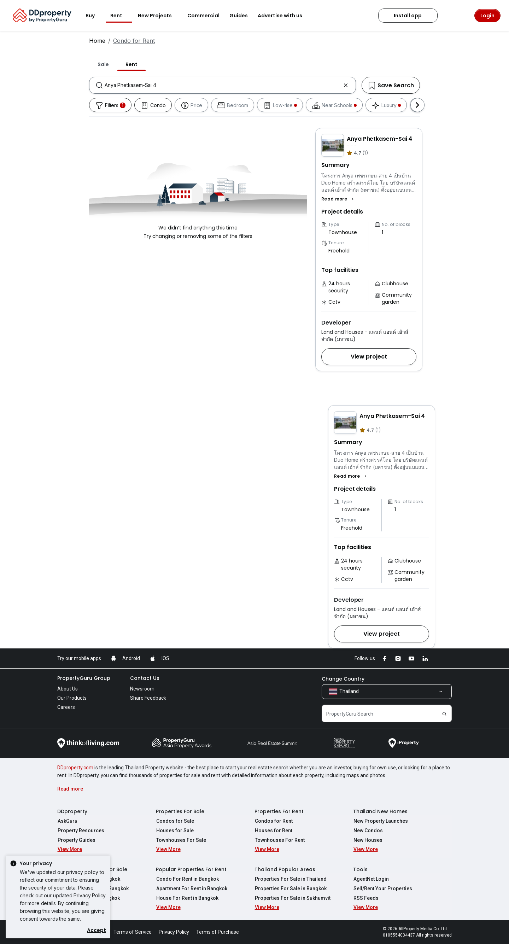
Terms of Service (132, 932)
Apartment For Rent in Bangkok (191, 888)
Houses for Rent (273, 830)
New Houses (367, 840)
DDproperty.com (75, 767)
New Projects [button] (159, 15)
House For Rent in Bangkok (187, 898)
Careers (66, 707)
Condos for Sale (175, 821)
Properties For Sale (180, 811)
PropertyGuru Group (83, 678)
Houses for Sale (174, 830)
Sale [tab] (103, 64)
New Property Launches (380, 821)
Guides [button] (238, 15)
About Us (67, 689)
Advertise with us (284, 15)
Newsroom (142, 689)
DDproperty (72, 811)
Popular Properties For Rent (191, 869)
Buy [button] (94, 15)
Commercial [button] (203, 15)
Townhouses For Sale (181, 840)
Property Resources (80, 830)
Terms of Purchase (217, 932)
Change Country (343, 678)
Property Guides (76, 840)
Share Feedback (148, 698)
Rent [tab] (131, 64)
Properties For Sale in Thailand (290, 879)
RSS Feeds (365, 898)
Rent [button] (120, 15)
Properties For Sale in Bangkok (290, 888)
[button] (338, 199)
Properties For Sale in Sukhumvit (292, 898)
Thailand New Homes (380, 811)
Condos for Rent (273, 821)
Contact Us (144, 678)
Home (97, 40)
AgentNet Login (370, 879)
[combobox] (222, 85)
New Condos (367, 830)
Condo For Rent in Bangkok (187, 879)
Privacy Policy (90, 895)
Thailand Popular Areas (285, 869)
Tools (360, 869)
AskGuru (67, 821)
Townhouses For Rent (279, 840)
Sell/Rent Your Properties (382, 888)
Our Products (72, 698)
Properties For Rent (279, 811)
